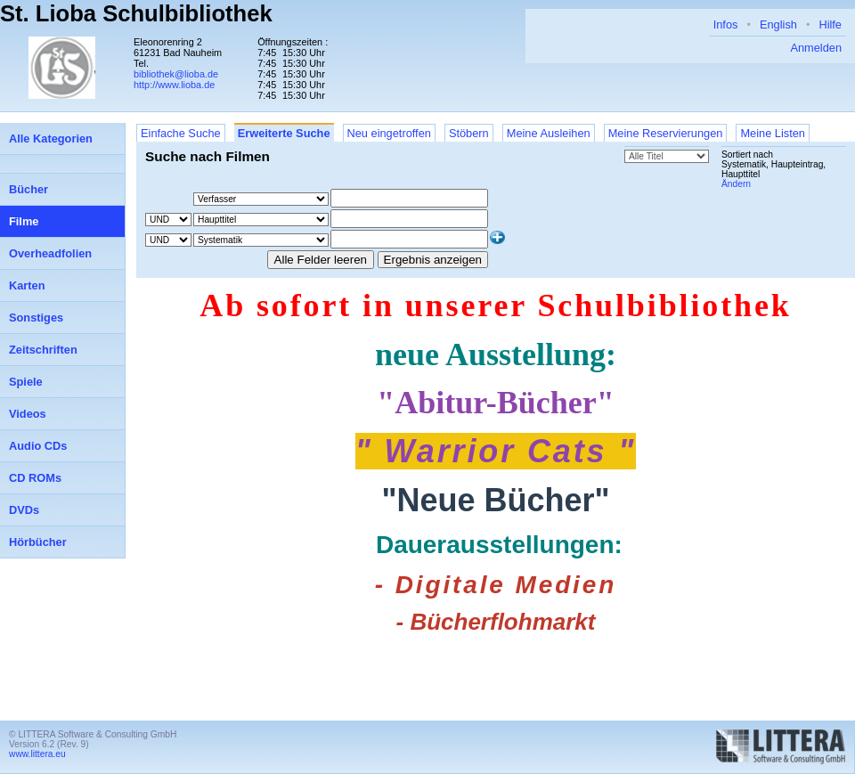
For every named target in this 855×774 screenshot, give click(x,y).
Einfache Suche (181, 133)
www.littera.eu (37, 754)
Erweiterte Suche (284, 133)
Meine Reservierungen (665, 133)
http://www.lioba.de (174, 84)
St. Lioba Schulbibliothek (136, 13)
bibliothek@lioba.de (176, 74)
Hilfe (830, 24)
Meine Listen (772, 133)
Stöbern (469, 133)
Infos (725, 24)
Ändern (736, 184)
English (778, 24)
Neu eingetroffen (389, 133)
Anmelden (816, 47)
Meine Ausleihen (548, 133)
